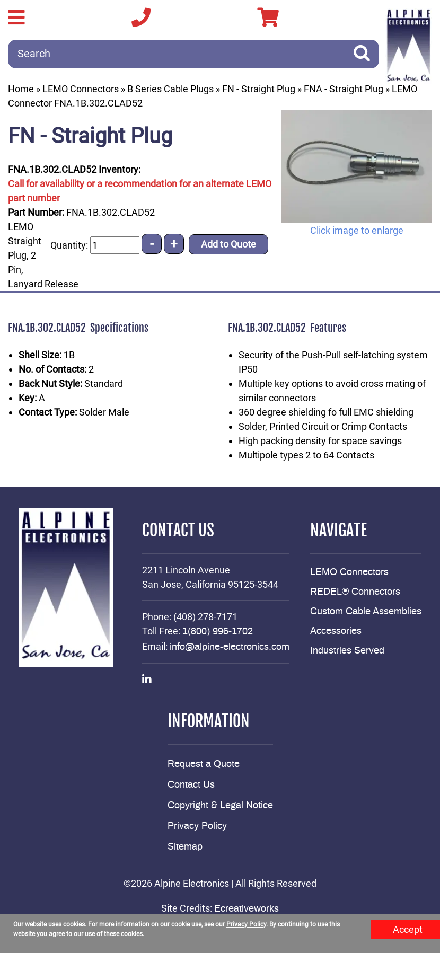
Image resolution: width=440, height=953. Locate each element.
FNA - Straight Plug (343, 88)
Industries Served (347, 651)
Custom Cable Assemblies (365, 611)
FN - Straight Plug (258, 88)
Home (21, 88)
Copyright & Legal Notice (220, 805)
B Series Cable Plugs (170, 88)
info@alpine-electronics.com (229, 647)
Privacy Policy (197, 826)
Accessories (336, 631)
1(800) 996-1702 (217, 632)
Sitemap (185, 847)
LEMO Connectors (80, 88)
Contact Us (191, 785)
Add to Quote (228, 244)
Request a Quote (204, 764)
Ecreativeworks (246, 909)
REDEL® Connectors (355, 592)
